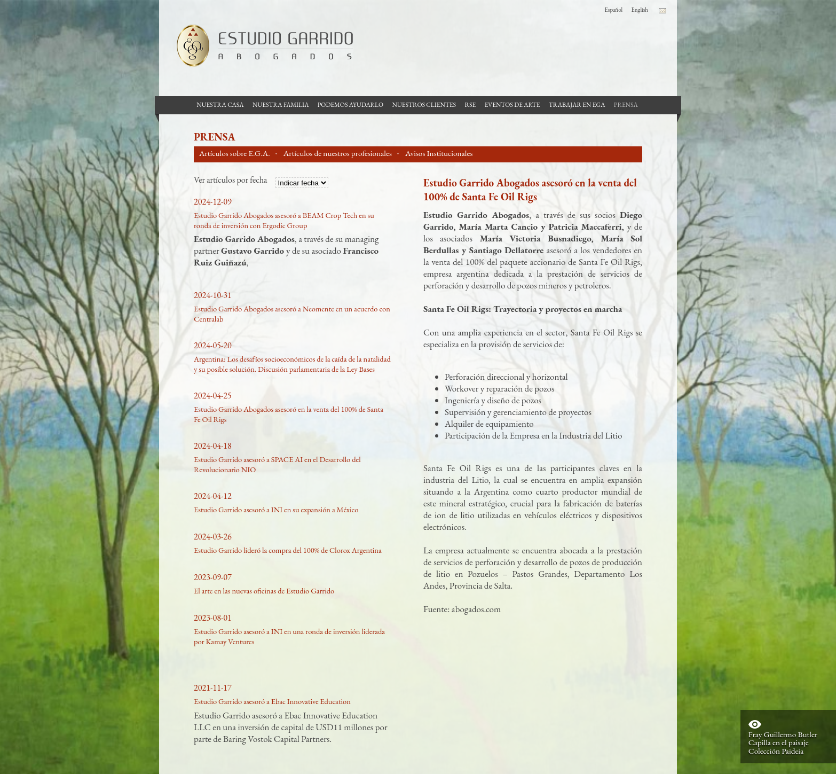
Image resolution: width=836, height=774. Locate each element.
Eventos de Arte (512, 104)
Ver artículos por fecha (230, 180)
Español (614, 9)
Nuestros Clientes (424, 104)
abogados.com (476, 609)
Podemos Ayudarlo (350, 104)
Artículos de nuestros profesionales (337, 153)
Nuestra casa (219, 104)
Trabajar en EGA (577, 104)
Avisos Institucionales (438, 153)
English (640, 9)
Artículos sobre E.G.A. (234, 153)
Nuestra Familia (281, 104)
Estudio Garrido (260, 45)
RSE (470, 104)
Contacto (662, 10)
